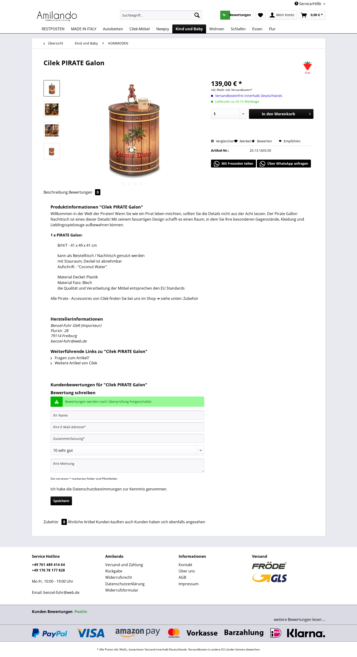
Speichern (61, 501)
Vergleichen (222, 141)
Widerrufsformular (121, 590)
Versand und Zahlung (124, 564)
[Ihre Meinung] (127, 465)
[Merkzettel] (260, 15)
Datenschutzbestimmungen (97, 489)
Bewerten (262, 141)
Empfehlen (290, 141)
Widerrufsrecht (118, 577)
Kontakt (185, 564)
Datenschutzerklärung (125, 583)
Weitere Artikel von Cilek (74, 363)
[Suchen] (197, 15)
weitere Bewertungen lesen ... (299, 619)
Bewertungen (84, 192)
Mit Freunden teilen (233, 164)
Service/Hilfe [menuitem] (308, 3)
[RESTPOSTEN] (53, 28)
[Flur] (272, 28)
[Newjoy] (162, 28)
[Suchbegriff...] (161, 15)
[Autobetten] (113, 28)
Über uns (187, 571)
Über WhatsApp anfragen (284, 164)
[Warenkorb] (312, 15)
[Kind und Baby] (189, 28)
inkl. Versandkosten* (238, 90)
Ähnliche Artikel (81, 521)
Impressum (189, 583)
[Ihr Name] (127, 415)
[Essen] (257, 28)
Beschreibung (56, 192)
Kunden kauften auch (114, 521)
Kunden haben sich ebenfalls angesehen (169, 521)
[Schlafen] (238, 28)
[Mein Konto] (282, 15)
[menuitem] (161, 17)
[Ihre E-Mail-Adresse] (127, 426)
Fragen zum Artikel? (70, 357)
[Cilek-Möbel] (139, 28)
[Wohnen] (217, 28)
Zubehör (56, 521)
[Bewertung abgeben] (127, 450)
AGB (182, 577)
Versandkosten (197, 649)
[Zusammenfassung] (127, 438)
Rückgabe (113, 571)
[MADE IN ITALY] (84, 28)
